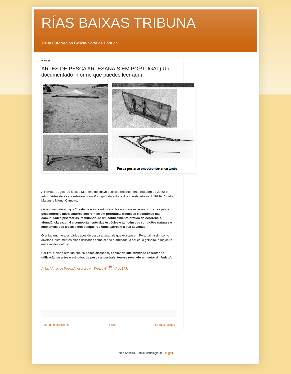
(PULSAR (121, 268)
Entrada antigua (165, 325)
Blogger (168, 353)
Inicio (112, 325)
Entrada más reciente (56, 325)
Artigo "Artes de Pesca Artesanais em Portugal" (74, 268)
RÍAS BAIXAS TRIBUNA (118, 23)
